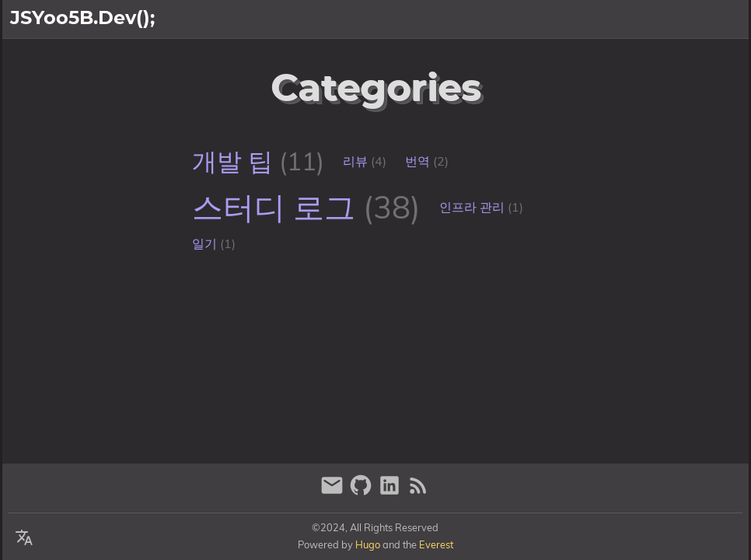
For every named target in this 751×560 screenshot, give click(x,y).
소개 (680, 19)
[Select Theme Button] (642, 19)
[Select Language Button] (24, 538)
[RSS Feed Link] (418, 492)
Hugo (367, 544)
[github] (362, 492)
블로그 (723, 19)
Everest (436, 544)
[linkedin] (391, 492)
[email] (334, 492)
